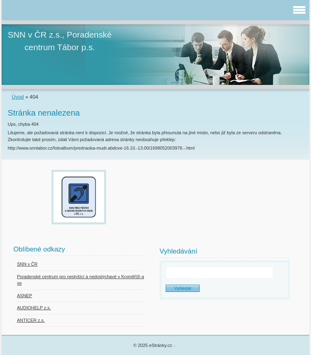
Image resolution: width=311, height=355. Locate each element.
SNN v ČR (27, 264)
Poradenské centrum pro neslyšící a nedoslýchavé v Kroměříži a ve (80, 280)
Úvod (18, 97)
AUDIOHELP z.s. (34, 307)
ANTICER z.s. (31, 320)
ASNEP (24, 295)
